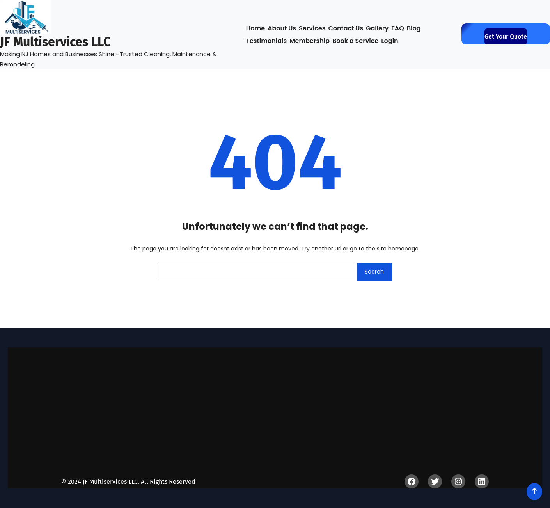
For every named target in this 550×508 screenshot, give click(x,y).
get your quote (505, 36)
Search (374, 271)
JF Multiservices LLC (55, 41)
